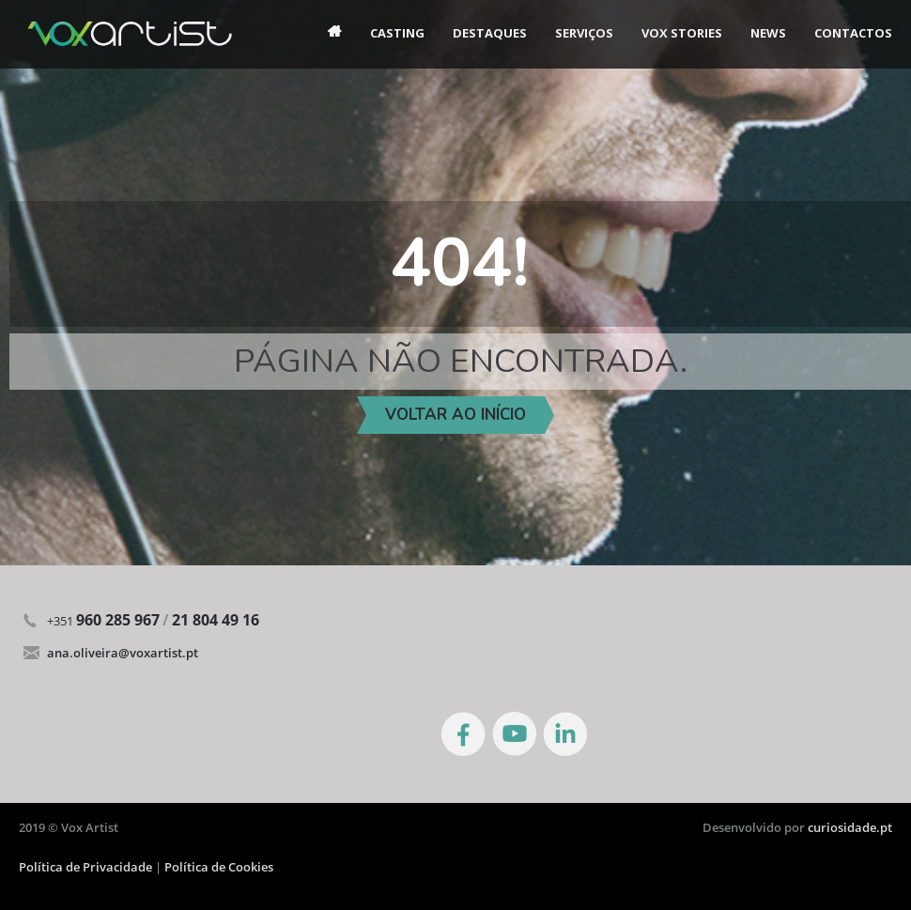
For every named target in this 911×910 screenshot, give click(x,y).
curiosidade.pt (850, 827)
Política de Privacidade (87, 866)
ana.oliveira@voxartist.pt (122, 652)
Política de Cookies (218, 866)
